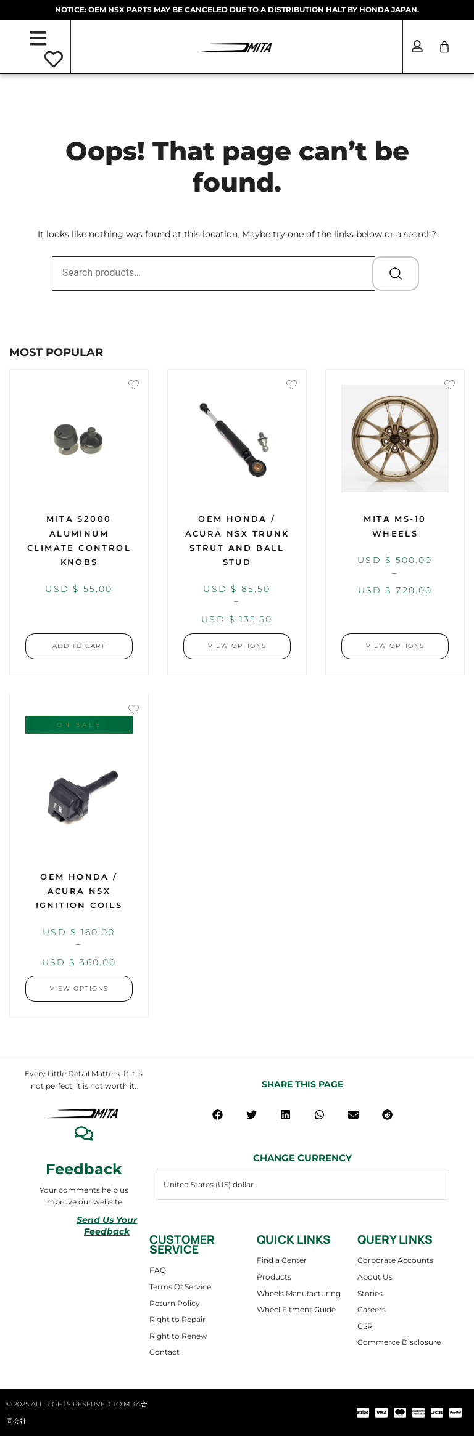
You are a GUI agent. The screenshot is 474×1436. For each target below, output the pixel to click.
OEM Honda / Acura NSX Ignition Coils (79, 891)
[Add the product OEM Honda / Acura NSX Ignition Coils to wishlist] (133, 711)
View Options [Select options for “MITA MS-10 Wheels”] (395, 646)
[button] (217, 1115)
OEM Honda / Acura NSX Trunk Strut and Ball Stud (237, 540)
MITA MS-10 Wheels (395, 526)
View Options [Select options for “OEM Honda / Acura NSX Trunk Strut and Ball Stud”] (237, 646)
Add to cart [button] (79, 646)
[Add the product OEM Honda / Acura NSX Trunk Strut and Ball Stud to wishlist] (291, 386)
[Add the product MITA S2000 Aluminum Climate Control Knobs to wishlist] (133, 386)
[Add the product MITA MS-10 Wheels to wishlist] (449, 386)
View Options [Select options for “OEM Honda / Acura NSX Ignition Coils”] (79, 988)
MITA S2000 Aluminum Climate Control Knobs (79, 540)
